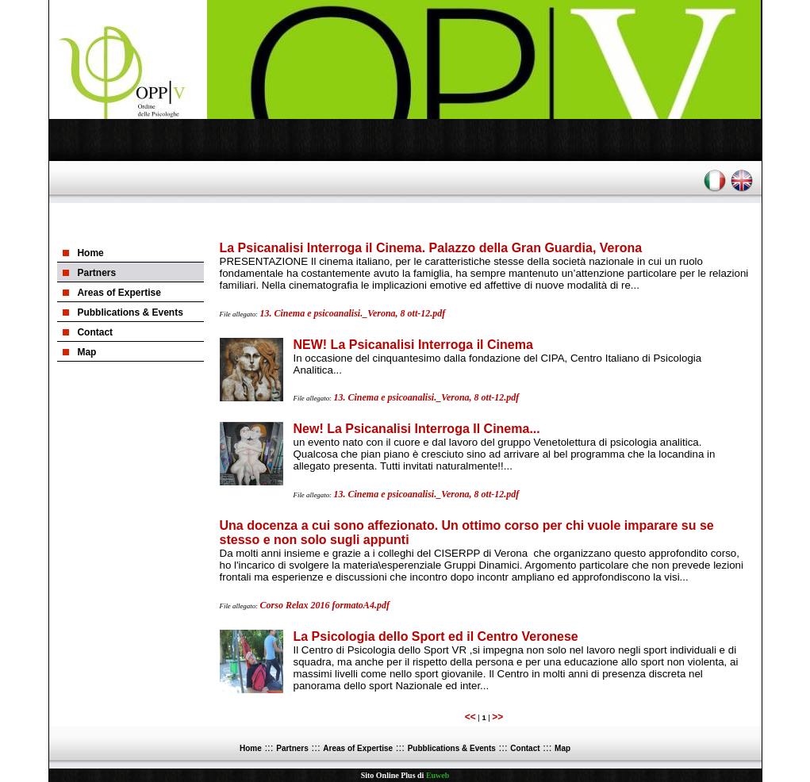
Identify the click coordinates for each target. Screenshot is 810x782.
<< (470, 717)
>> (497, 717)
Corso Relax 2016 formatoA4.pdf (325, 605)
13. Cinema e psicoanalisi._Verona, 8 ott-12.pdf (353, 313)
